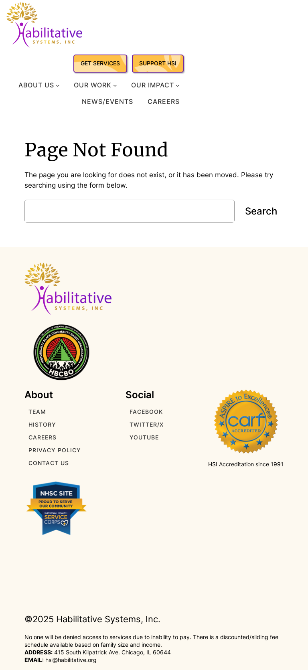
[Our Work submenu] (115, 85)
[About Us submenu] (58, 85)
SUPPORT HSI (157, 63)
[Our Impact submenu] (178, 85)
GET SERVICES (100, 63)
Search (261, 211)
